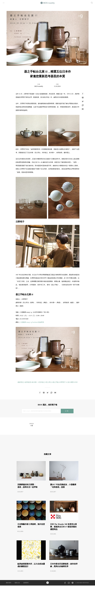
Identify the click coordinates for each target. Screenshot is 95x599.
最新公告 (17, 582)
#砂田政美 (27, 382)
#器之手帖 (55, 382)
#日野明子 (62, 382)
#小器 (68, 382)
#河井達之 (41, 382)
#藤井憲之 (20, 382)
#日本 (76, 382)
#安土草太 (48, 382)
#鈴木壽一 (34, 382)
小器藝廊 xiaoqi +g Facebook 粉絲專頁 (32, 322)
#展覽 (72, 382)
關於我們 (8, 582)
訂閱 (67, 411)
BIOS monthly (39, 86)
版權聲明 (26, 582)
